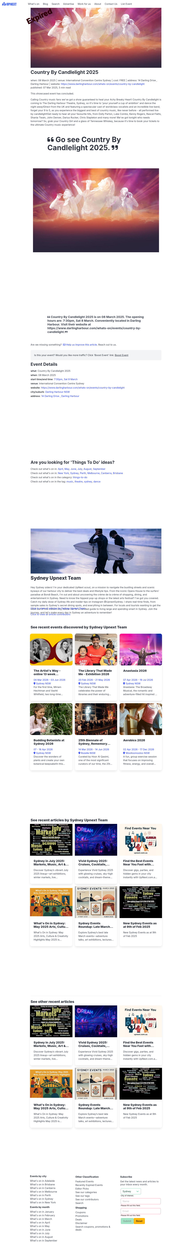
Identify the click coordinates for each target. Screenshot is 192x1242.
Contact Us (111, 3)
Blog (45, 3)
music (69, 481)
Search (56, 3)
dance (96, 481)
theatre (78, 481)
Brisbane (118, 473)
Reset (139, 1221)
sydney (88, 481)
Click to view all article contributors (50, 614)
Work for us (84, 3)
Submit (127, 1221)
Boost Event (121, 355)
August (88, 468)
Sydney (74, 473)
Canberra (106, 473)
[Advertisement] (13, 26)
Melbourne (93, 473)
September (99, 468)
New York (63, 473)
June (73, 468)
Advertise (68, 3)
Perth (83, 473)
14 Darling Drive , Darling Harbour (60, 396)
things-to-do (80, 477)
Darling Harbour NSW (57, 391)
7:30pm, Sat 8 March (66, 379)
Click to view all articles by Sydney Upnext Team (58, 608)
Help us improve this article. (80, 344)
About (97, 3)
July (80, 468)
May (66, 468)
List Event (126, 3)
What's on (33, 3)
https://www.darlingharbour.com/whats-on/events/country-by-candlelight (102, 83)
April (60, 468)
